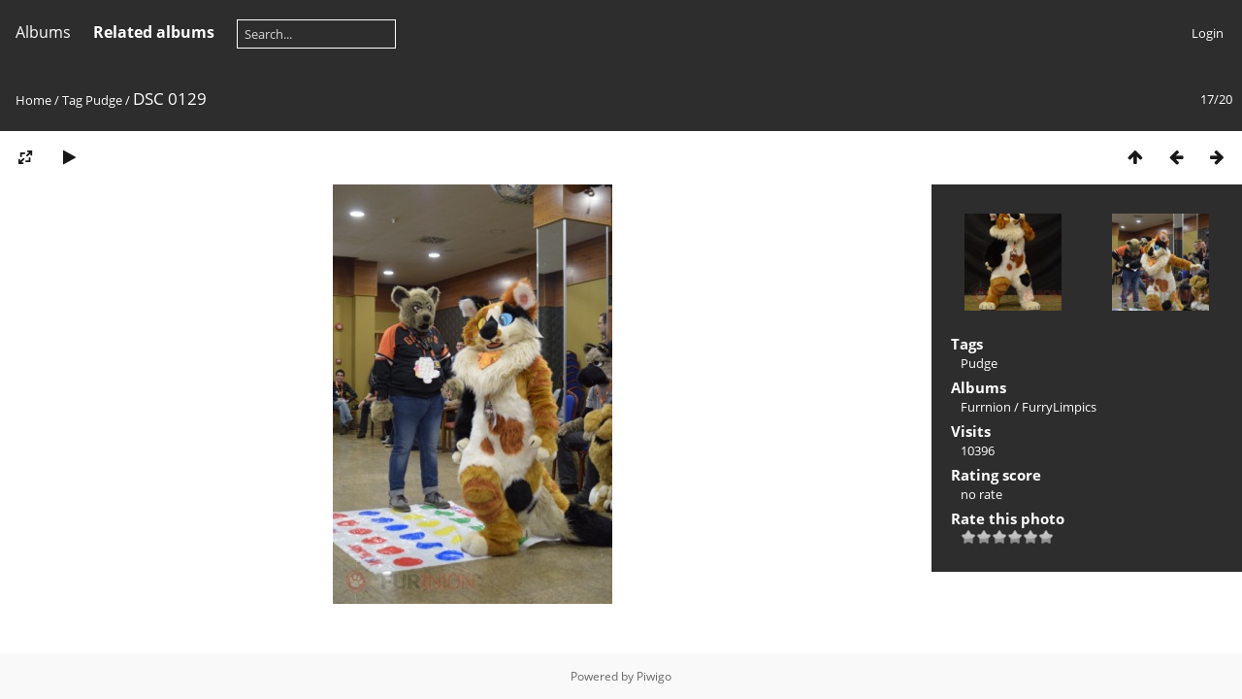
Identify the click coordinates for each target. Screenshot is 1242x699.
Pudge (103, 100)
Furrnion (986, 407)
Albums (43, 32)
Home (33, 100)
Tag (72, 100)
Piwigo (654, 676)
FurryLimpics (1059, 407)
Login (1208, 33)
